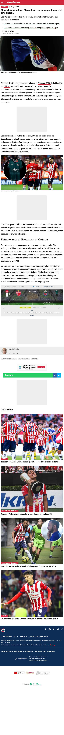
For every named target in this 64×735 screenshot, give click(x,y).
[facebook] (45, 629)
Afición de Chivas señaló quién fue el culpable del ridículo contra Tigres (32, 24)
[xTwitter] (54, 629)
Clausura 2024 (23, 359)
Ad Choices (51, 652)
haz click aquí (51, 645)
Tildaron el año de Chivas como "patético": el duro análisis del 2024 (30, 462)
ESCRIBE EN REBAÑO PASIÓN (38, 637)
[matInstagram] (50, 629)
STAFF (16, 637)
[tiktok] (62, 629)
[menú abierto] (2, 2)
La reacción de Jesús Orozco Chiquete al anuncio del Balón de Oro (29, 618)
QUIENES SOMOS (6, 637)
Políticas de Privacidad (25, 652)
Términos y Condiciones (9, 652)
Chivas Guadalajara (9, 359)
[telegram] (58, 629)
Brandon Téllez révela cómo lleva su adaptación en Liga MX (26, 514)
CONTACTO (23, 637)
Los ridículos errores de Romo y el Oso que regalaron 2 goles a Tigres (31, 28)
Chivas (7, 86)
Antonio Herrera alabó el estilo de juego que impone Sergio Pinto (28, 566)
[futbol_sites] (21, 658)
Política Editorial (40, 652)
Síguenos (41, 367)
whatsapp (8, 375)
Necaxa (34, 359)
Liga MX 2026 (16, 7)
